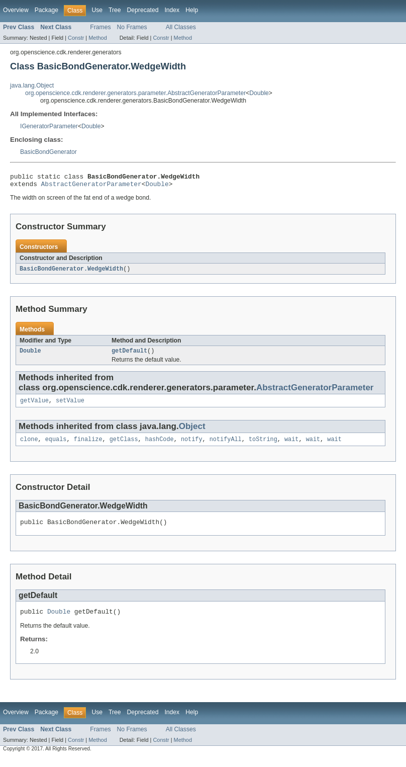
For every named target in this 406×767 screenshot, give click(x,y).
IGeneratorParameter (49, 126)
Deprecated (143, 10)
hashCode (159, 446)
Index (171, 10)
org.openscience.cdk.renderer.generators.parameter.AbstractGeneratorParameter (135, 93)
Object (192, 432)
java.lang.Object (32, 85)
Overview (16, 10)
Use (97, 10)
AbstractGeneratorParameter (91, 186)
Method (97, 38)
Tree (115, 10)
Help (191, 10)
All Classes (181, 27)
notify (191, 446)
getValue (34, 406)
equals (56, 446)
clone (29, 446)
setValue (70, 406)
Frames (100, 27)
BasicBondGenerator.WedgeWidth (71, 272)
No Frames (132, 27)
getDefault (129, 355)
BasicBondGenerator (48, 151)
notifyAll (226, 446)
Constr (76, 38)
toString (263, 446)
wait (291, 446)
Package (46, 10)
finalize (88, 446)
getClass (124, 446)
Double (259, 93)
